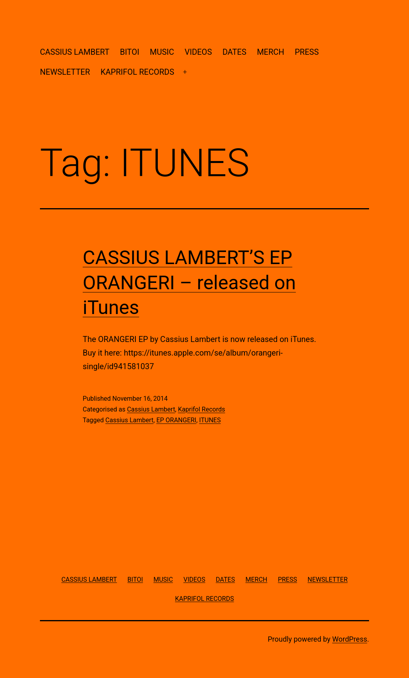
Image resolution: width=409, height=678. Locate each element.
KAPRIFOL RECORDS (137, 72)
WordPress (349, 639)
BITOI (129, 52)
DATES (234, 52)
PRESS (307, 52)
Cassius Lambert (151, 409)
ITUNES (210, 420)
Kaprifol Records (201, 409)
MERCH (270, 52)
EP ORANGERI (176, 420)
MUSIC (162, 52)
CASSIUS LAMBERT (74, 52)
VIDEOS (198, 52)
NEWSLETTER (65, 72)
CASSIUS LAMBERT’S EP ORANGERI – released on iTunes (189, 282)
